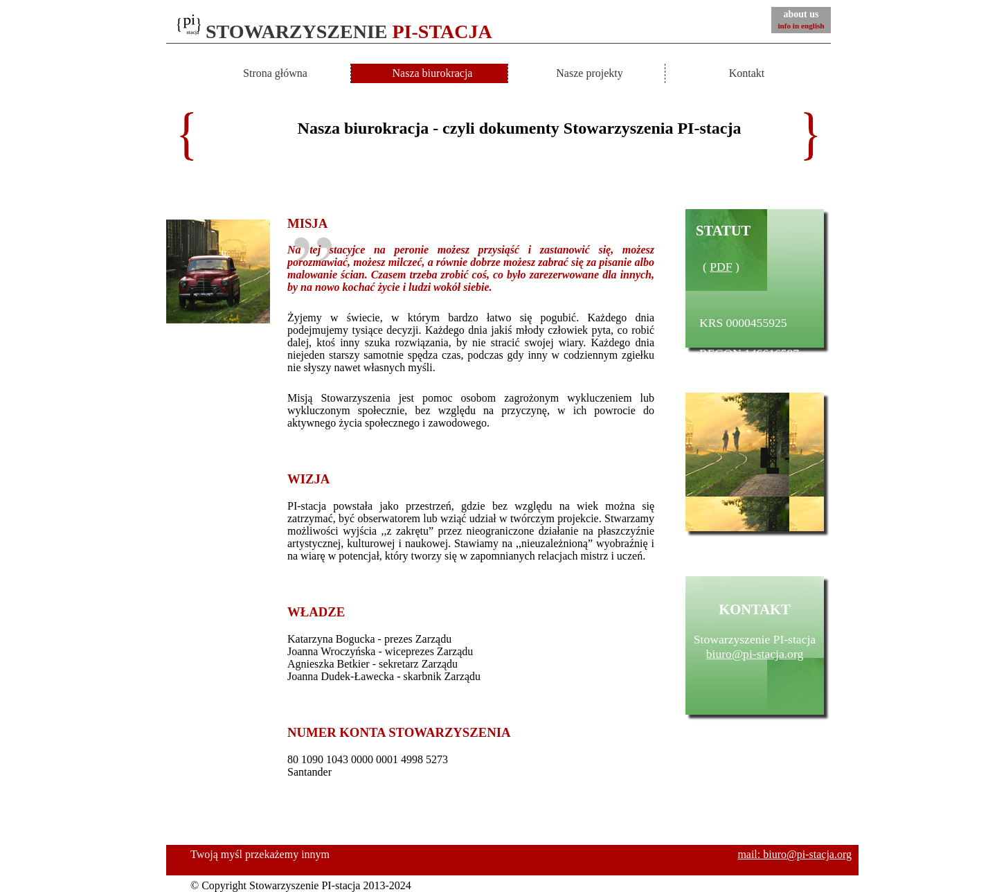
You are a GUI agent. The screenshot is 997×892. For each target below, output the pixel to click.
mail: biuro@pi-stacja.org (794, 854)
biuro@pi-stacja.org (754, 654)
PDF (721, 267)
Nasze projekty (589, 73)
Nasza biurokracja (433, 73)
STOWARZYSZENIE (334, 31)
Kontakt (747, 73)
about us (801, 19)
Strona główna (275, 73)
